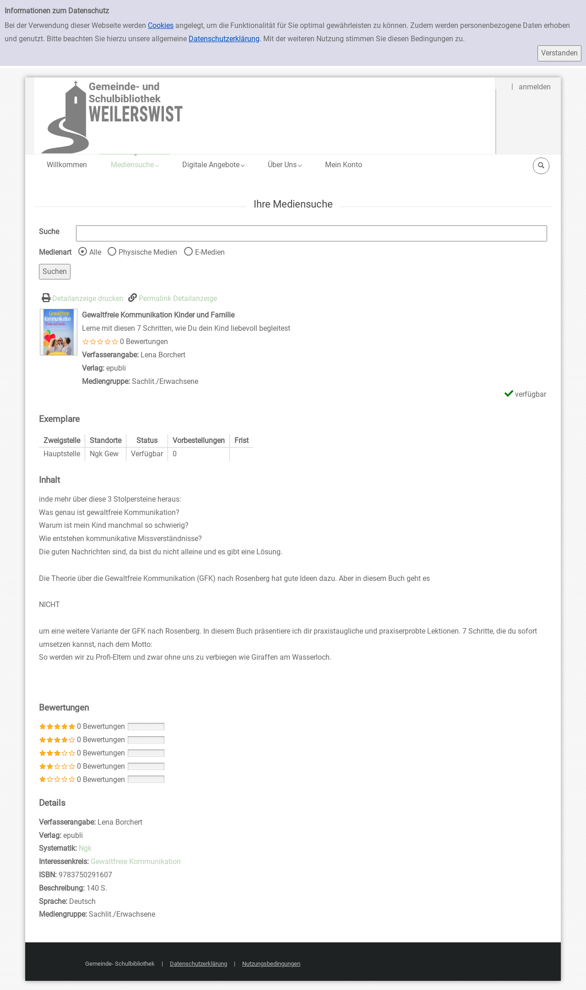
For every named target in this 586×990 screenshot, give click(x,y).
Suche (49, 231)
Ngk (85, 848)
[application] (134, 164)
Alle (95, 252)
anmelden (535, 86)
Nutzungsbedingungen (271, 963)
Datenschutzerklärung (224, 38)
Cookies (161, 25)
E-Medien (210, 252)
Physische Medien (148, 252)
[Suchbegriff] (311, 233)
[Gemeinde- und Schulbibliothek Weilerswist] (265, 115)
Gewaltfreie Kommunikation (136, 861)
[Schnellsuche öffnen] (541, 166)
